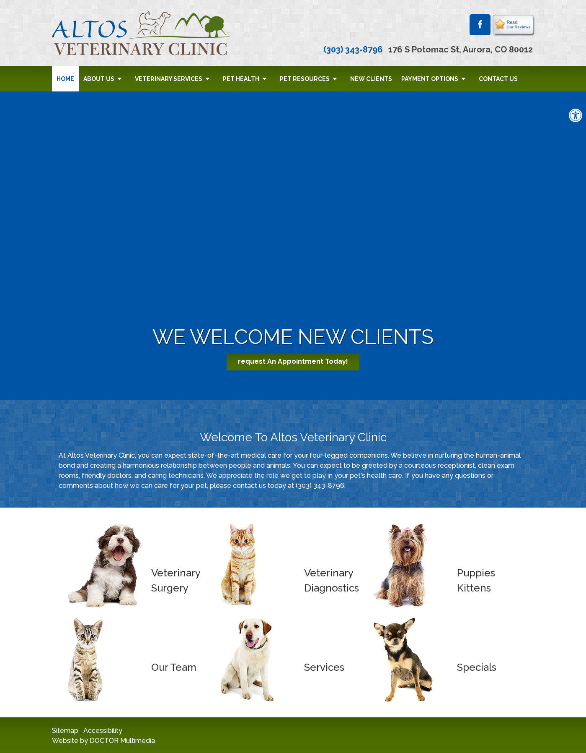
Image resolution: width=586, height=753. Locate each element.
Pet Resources (305, 79)
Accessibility (102, 731)
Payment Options (429, 79)
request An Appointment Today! (293, 361)
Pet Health (241, 79)
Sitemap (65, 731)
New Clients (371, 79)
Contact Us (498, 79)
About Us (98, 79)
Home (65, 79)
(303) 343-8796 (353, 49)
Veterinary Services (168, 79)
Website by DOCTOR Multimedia (103, 741)
